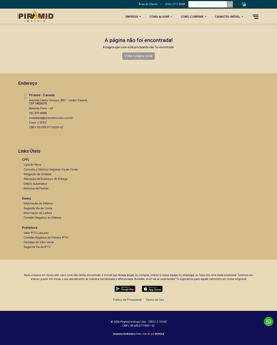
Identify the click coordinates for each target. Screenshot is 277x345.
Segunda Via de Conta (38, 208)
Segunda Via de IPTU (37, 246)
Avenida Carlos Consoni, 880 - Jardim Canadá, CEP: (58, 102)
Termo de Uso (155, 299)
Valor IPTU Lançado (36, 232)
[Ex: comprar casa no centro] (207, 4)
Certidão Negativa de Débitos (42, 217)
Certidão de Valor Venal (38, 242)
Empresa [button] (132, 16)
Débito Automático (35, 183)
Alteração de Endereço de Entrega (46, 178)
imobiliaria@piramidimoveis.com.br (51, 117)
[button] (244, 4)
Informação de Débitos (38, 203)
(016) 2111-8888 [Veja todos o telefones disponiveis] (175, 4)
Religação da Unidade (37, 174)
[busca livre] (230, 4)
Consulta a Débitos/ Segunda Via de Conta (51, 169)
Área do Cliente (148, 4)
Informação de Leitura (38, 212)
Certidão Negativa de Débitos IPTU (46, 237)
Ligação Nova (32, 164)
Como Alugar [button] (159, 16)
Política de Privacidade (127, 299)
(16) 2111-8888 (38, 113)
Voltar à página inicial (138, 56)
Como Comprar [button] (192, 16)
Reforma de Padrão (36, 188)
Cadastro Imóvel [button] (228, 16)
